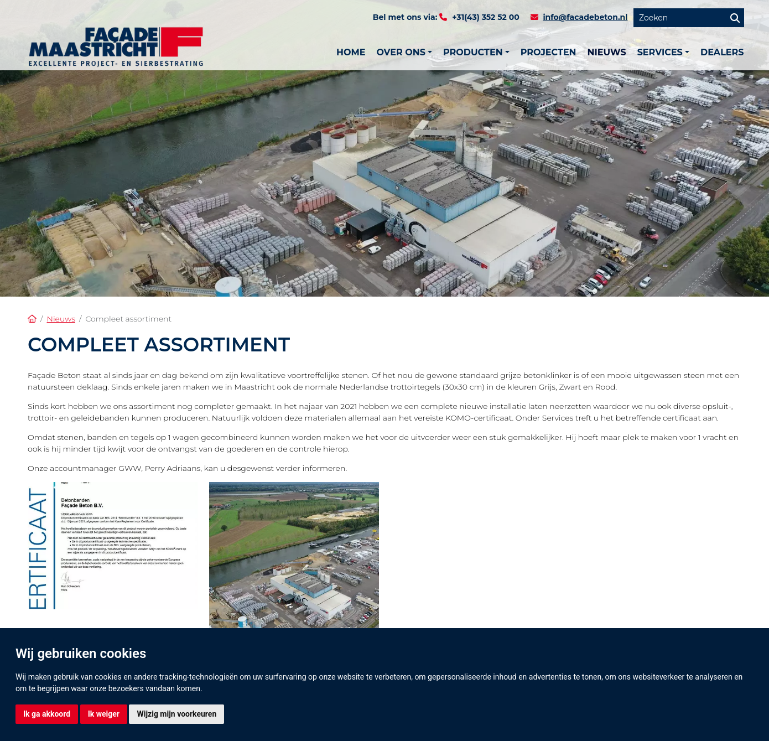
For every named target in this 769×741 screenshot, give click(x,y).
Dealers (722, 52)
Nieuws (607, 52)
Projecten (548, 52)
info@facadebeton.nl (585, 17)
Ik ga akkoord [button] (46, 713)
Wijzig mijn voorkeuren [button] (176, 713)
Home (350, 52)
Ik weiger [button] (103, 713)
